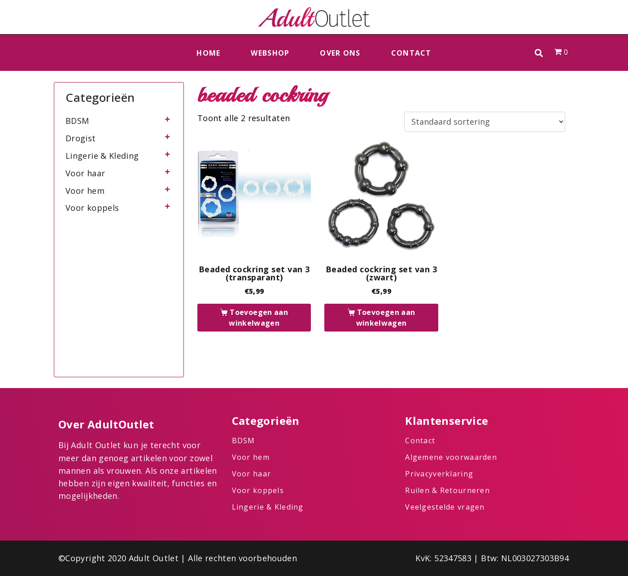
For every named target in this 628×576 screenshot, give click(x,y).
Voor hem (85, 190)
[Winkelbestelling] (484, 122)
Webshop (270, 53)
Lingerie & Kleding (102, 155)
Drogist (80, 138)
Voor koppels (92, 207)
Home (208, 53)
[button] (539, 52)
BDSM (77, 120)
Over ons (340, 53)
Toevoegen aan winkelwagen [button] (258, 317)
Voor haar (85, 173)
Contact (411, 53)
